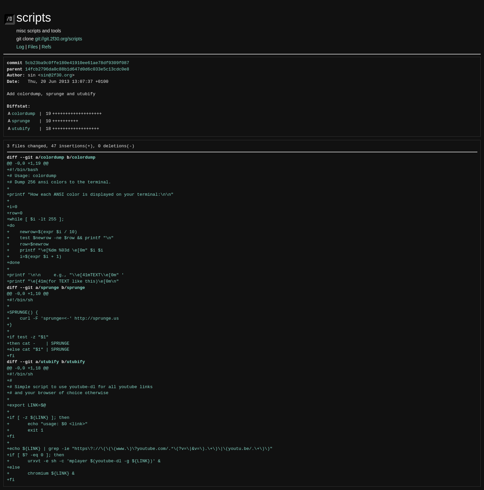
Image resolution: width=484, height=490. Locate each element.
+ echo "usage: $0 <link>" (47, 424)
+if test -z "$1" (28, 337)
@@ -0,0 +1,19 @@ (28, 164)
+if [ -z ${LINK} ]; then (38, 418)
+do (11, 226)
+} (9, 325)
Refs (46, 46)
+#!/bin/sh (20, 300)
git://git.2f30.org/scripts (58, 38)
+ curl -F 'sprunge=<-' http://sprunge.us (63, 319)
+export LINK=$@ (26, 405)
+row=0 (15, 213)
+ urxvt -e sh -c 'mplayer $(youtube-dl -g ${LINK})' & (84, 461)
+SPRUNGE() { (22, 313)
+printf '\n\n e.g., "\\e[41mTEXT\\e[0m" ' (65, 275)
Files (33, 46)
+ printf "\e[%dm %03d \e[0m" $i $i (55, 251)
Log (20, 46)
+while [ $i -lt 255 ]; (35, 219)
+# (9, 381)
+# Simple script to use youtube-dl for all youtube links (80, 387)
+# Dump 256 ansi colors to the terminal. (59, 182)
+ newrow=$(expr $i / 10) (42, 232)
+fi (11, 356)
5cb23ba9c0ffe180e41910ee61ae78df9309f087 (77, 63)
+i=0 (12, 207)
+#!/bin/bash (22, 170)
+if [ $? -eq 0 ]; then (35, 455)
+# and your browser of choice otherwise (57, 393)
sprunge (21, 121)
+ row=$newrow (28, 244)
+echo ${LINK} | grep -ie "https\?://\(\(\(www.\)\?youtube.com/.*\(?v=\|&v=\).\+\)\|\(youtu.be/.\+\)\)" (140, 449)
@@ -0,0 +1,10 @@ (28, 294)
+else (13, 468)
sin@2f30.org (56, 75)
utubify (21, 129)
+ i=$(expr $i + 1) (34, 257)
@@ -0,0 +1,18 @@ (28, 368)
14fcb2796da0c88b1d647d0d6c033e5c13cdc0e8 (77, 69)
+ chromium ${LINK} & (41, 474)
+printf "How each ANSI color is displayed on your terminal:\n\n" (90, 195)
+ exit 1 (25, 431)
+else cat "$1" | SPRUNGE (38, 350)
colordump (23, 114)
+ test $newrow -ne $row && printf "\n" (60, 238)
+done (13, 263)
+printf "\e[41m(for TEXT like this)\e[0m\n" (63, 282)
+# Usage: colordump (31, 176)
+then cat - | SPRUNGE (38, 344)
